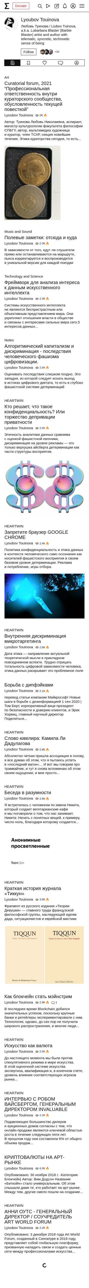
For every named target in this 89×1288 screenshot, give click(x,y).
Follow (28, 52)
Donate (21, 6)
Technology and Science (24, 276)
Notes (9, 340)
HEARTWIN (14, 400)
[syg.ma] (7, 6)
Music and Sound (18, 231)
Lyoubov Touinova (19, 115)
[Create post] (56, 6)
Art (7, 77)
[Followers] (49, 52)
